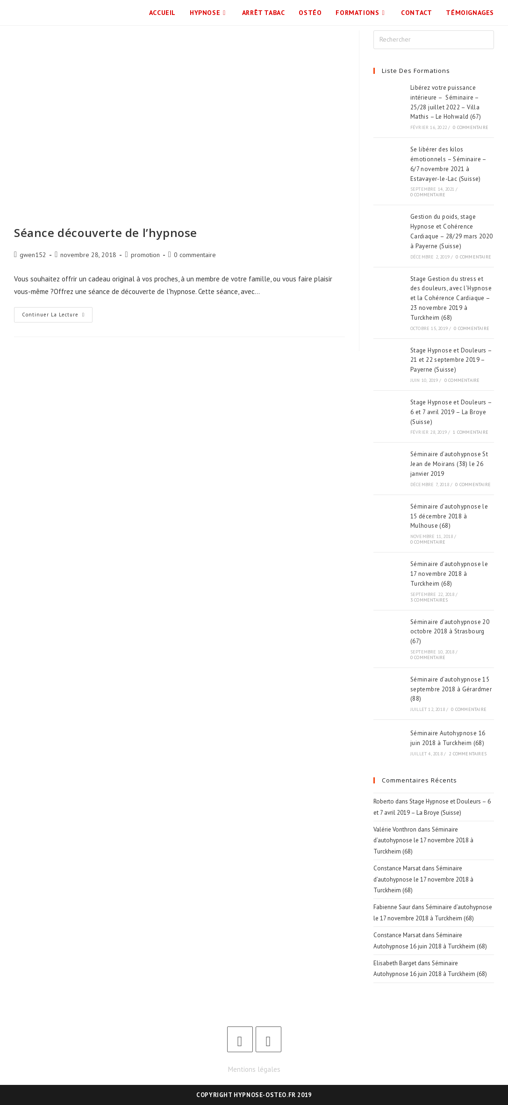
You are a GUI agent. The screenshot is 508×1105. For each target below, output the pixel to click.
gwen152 (33, 255)
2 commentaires (468, 754)
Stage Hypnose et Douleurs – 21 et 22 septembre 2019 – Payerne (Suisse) (451, 360)
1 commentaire (470, 432)
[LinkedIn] (268, 1039)
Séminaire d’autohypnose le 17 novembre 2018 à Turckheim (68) (449, 574)
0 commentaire (195, 255)
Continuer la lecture (57, 312)
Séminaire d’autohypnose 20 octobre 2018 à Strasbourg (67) (449, 632)
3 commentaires (429, 600)
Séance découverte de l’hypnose (105, 232)
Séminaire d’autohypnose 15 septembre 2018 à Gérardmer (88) (451, 689)
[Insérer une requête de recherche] (433, 39)
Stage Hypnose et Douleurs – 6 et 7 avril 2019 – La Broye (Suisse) (451, 412)
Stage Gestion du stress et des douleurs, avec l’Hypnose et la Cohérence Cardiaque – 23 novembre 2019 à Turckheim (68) (451, 298)
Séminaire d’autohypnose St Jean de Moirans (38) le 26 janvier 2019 (449, 464)
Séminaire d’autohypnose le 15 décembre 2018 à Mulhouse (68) (449, 516)
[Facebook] (240, 1039)
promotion (145, 255)
